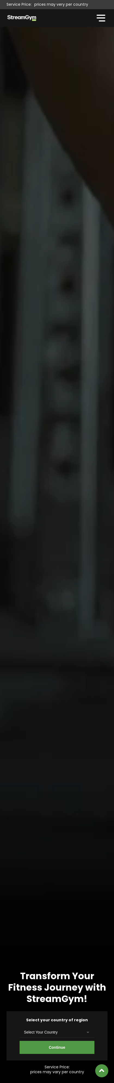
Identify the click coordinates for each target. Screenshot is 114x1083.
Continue (57, 1047)
